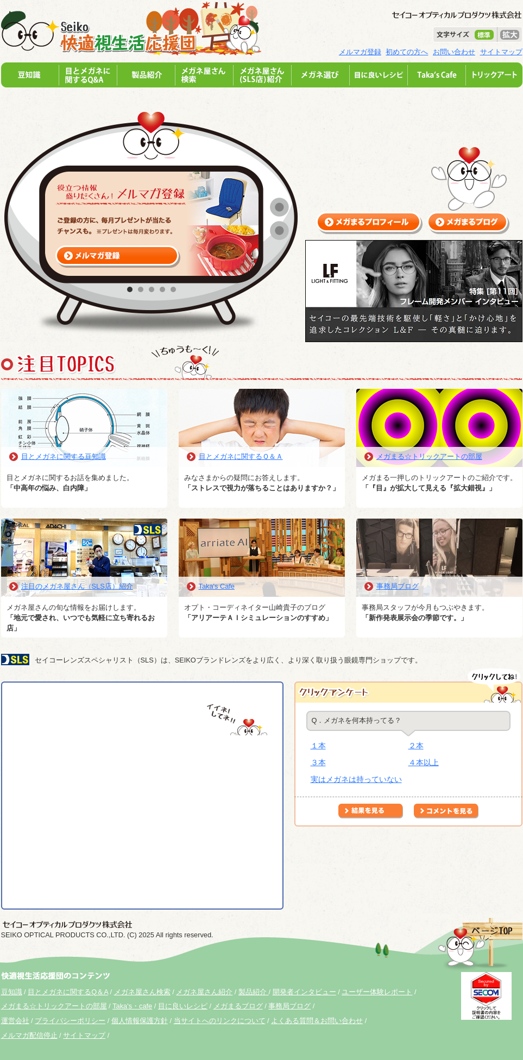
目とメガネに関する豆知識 (63, 456)
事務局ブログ (397, 586)
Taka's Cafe (217, 586)
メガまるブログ (238, 1006)
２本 (416, 745)
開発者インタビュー (304, 992)
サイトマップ (501, 52)
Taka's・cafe (132, 1006)
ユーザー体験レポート (377, 992)
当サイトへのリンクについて (220, 1021)
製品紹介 (253, 992)
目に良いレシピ (182, 1006)
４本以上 (423, 762)
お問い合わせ (454, 52)
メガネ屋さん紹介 (204, 992)
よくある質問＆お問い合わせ (317, 1021)
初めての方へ (407, 52)
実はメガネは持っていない (356, 779)
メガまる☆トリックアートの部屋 (429, 456)
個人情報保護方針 (139, 1021)
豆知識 (11, 992)
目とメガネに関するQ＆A (68, 992)
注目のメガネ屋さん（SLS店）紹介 (77, 586)
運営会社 (15, 1021)
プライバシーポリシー (70, 1021)
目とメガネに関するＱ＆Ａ (241, 456)
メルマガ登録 (360, 52)
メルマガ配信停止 (29, 1035)
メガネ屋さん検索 (142, 992)
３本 (318, 762)
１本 (318, 745)
